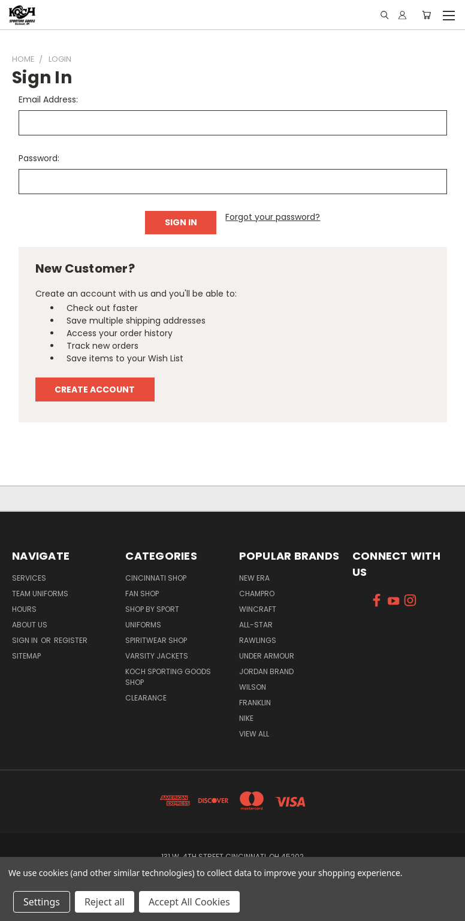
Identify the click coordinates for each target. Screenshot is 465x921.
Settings (41, 901)
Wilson (252, 687)
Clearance (146, 698)
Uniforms (143, 625)
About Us (29, 625)
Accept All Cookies (189, 901)
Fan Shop (142, 593)
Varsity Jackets (156, 656)
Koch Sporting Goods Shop (168, 676)
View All (254, 734)
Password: (39, 158)
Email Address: (48, 99)
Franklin (255, 702)
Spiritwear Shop (156, 640)
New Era (254, 578)
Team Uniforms (40, 593)
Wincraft (257, 609)
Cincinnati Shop (155, 578)
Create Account (95, 389)
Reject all (104, 901)
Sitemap (26, 656)
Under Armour (266, 656)
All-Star (256, 625)
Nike (246, 718)
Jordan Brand (266, 671)
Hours (24, 609)
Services (29, 578)
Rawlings (257, 640)
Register (70, 640)
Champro (256, 593)
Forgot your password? (272, 217)
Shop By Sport (152, 609)
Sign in (26, 640)
